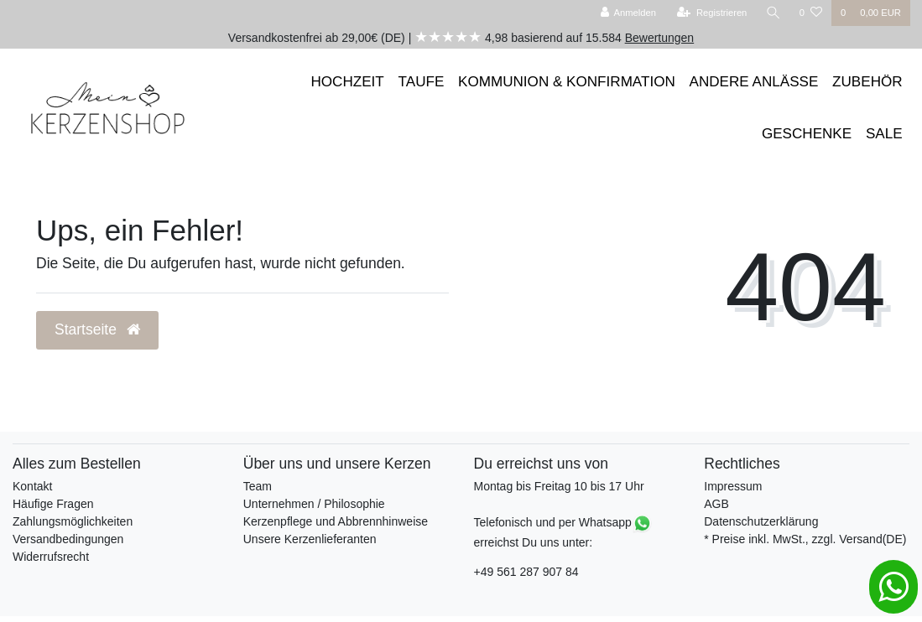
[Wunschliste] (810, 13)
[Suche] (773, 13)
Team (257, 486)
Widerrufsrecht (51, 556)
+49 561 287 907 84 (526, 571)
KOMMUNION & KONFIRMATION (566, 82)
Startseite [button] (97, 329)
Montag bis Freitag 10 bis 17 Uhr (559, 486)
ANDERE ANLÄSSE (754, 82)
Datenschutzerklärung (761, 521)
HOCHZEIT (347, 82)
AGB (716, 504)
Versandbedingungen (68, 539)
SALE (884, 134)
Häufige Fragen (53, 504)
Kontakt (32, 486)
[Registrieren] (712, 13)
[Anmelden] (628, 13)
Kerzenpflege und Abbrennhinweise (335, 521)
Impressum (733, 486)
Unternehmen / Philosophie (314, 504)
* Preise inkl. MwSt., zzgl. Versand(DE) (805, 539)
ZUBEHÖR (867, 82)
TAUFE (421, 82)
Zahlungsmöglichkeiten (73, 521)
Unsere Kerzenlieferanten (310, 539)
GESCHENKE (807, 134)
